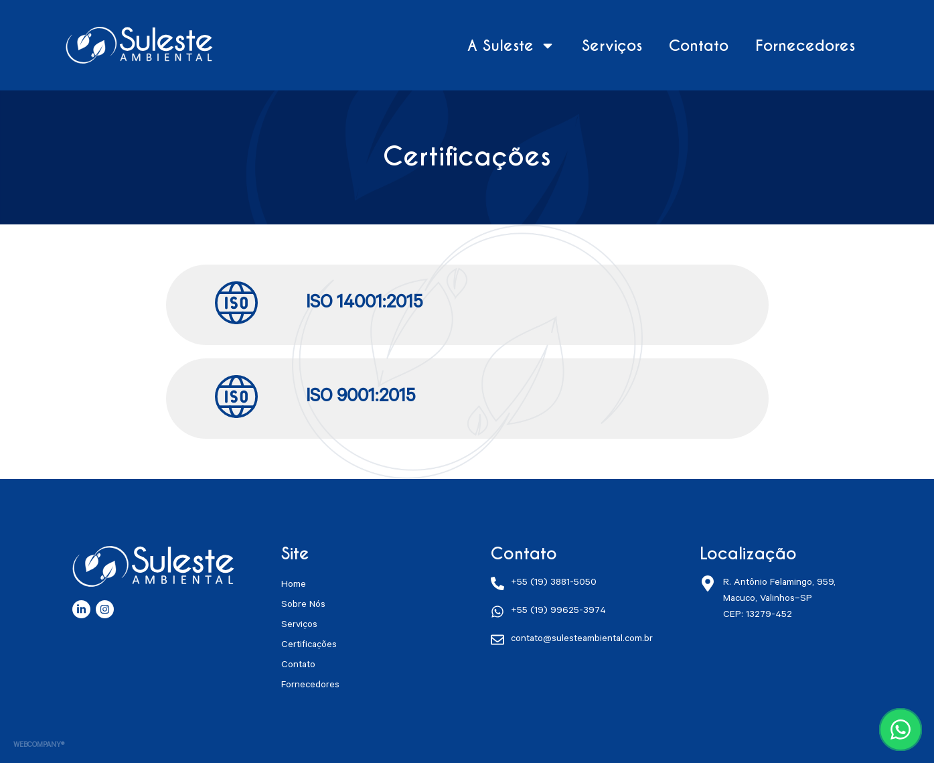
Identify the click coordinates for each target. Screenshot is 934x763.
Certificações (309, 645)
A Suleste (511, 45)
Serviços (612, 45)
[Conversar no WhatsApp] (900, 729)
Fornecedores (805, 45)
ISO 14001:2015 (364, 305)
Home (293, 585)
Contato (698, 45)
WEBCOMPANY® (38, 746)
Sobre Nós (303, 605)
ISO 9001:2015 (360, 399)
